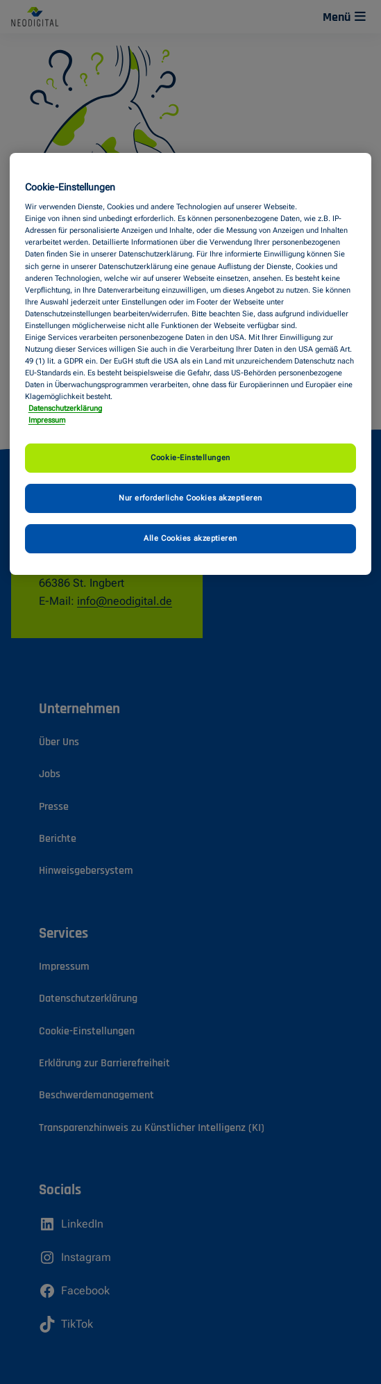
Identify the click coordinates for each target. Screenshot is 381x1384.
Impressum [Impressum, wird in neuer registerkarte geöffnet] (46, 420)
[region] (191, 364)
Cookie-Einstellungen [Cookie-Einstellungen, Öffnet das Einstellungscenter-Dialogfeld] (190, 457)
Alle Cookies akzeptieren (190, 538)
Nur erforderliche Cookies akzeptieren (190, 498)
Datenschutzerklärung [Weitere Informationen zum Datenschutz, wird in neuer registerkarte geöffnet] (65, 408)
